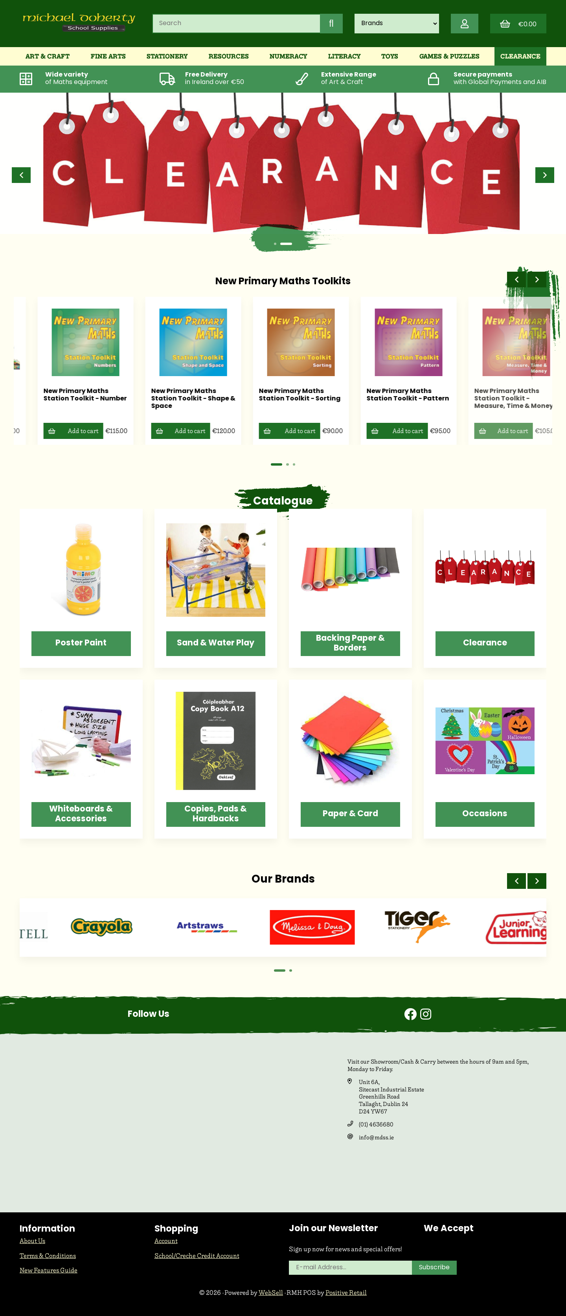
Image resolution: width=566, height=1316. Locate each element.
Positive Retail (346, 1292)
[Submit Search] (331, 23)
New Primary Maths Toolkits (283, 282)
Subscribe (434, 1268)
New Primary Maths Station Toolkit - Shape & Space (283, 398)
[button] (21, 175)
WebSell (271, 1292)
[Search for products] (236, 23)
